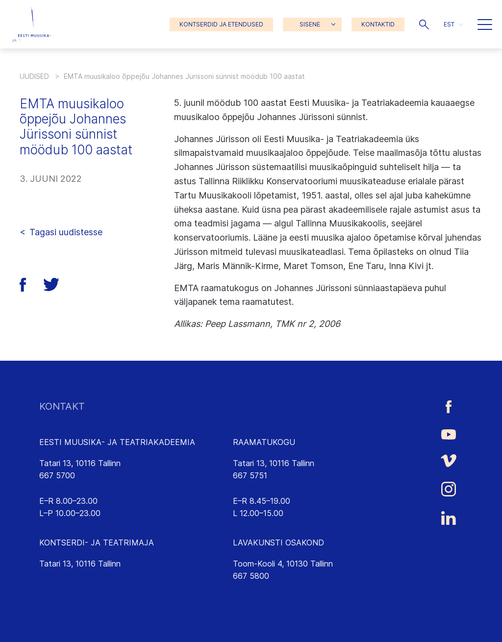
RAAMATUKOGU (264, 442)
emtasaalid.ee (64, 588)
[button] (424, 24)
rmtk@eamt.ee (259, 488)
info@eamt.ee (64, 488)
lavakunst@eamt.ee (268, 588)
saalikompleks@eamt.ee (82, 576)
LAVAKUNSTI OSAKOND (278, 542)
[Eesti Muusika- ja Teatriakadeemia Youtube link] (448, 434)
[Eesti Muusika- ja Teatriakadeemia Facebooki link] (448, 406)
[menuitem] (453, 24)
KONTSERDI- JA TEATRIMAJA (96, 542)
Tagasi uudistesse (65, 232)
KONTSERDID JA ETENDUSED (221, 24)
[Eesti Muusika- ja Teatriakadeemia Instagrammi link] (448, 489)
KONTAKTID (378, 24)
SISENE (310, 24)
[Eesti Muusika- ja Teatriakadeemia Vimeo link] (448, 461)
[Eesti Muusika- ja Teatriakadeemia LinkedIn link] (448, 518)
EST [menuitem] (449, 24)
